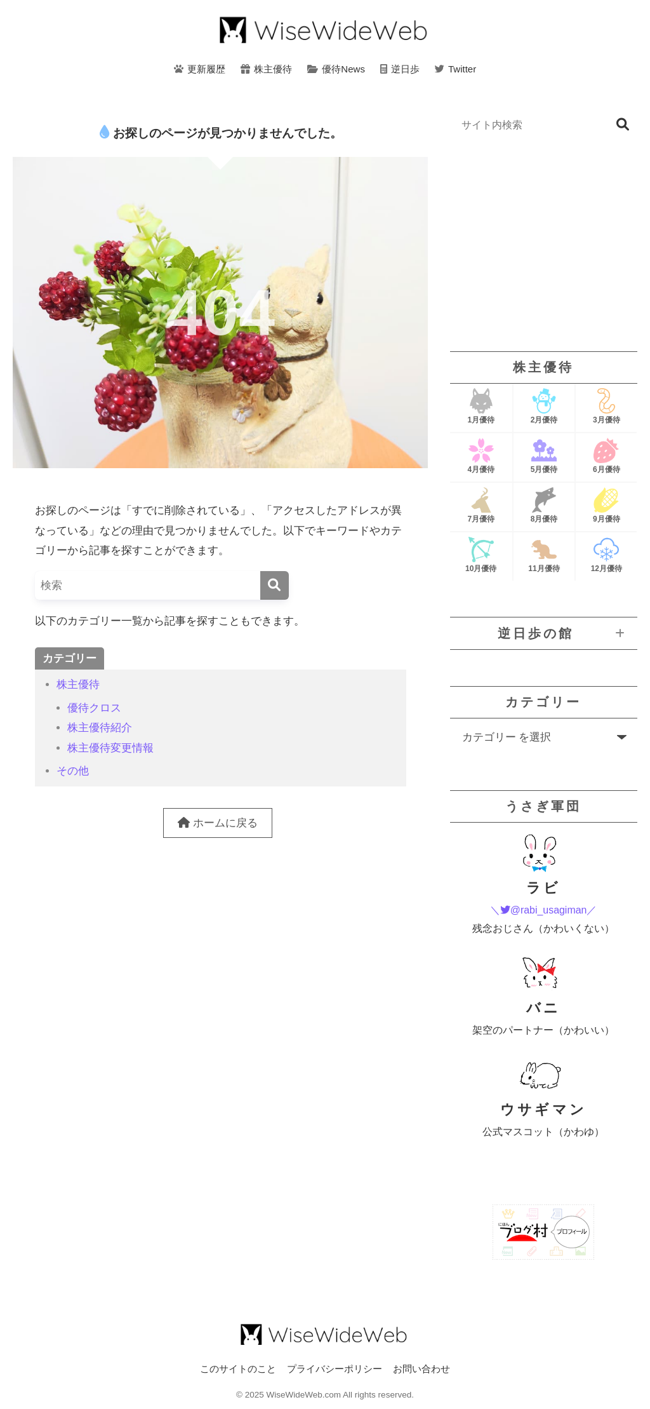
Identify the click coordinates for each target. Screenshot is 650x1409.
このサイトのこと (238, 1369)
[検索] (274, 585)
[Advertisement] (543, 245)
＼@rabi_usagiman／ (543, 910)
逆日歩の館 (536, 633)
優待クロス (94, 708)
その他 (72, 771)
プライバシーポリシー (334, 1369)
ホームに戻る (218, 823)
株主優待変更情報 (110, 748)
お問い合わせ (421, 1369)
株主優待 (78, 684)
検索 (623, 125)
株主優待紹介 (99, 728)
